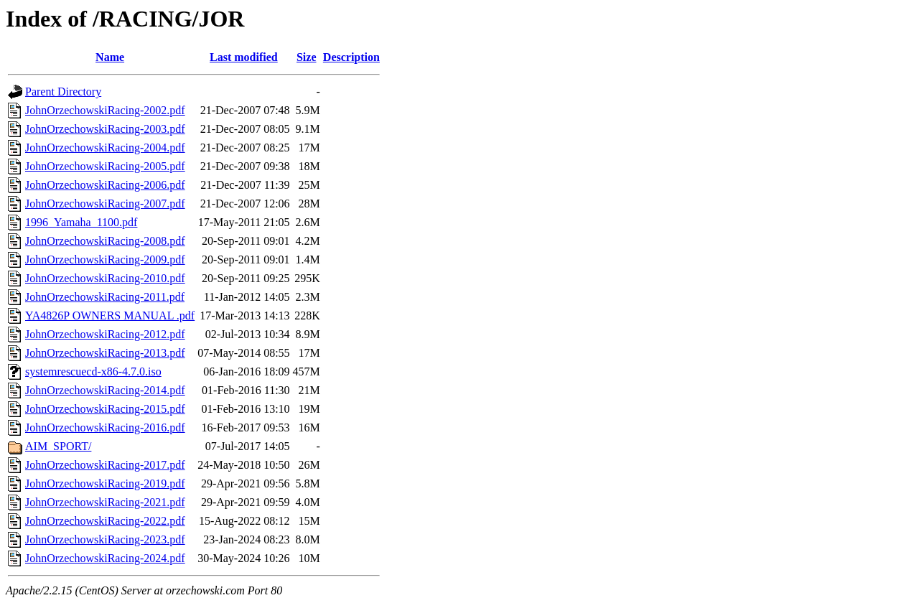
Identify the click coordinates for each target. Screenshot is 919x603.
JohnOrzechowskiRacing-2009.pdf (105, 259)
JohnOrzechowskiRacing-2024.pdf (105, 558)
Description (351, 57)
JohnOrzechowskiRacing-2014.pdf (105, 390)
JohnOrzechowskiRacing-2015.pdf (105, 409)
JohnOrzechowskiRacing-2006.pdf (105, 185)
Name (109, 57)
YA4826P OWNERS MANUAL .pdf (110, 315)
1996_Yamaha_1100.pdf (81, 222)
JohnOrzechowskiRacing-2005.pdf (105, 166)
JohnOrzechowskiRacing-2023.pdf (105, 539)
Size (307, 57)
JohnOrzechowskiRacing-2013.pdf (105, 353)
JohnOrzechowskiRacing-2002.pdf (105, 110)
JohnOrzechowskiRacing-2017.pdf (105, 465)
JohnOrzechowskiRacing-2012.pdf (105, 334)
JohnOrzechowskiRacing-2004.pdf (105, 147)
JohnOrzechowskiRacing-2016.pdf (105, 427)
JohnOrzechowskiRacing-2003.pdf (105, 129)
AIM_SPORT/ (58, 446)
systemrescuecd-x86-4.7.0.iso (93, 371)
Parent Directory (63, 91)
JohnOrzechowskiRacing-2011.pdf (105, 297)
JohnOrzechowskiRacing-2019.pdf (105, 483)
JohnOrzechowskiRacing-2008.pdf (105, 241)
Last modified (244, 57)
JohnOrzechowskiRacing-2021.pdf (105, 502)
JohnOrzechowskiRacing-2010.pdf (105, 278)
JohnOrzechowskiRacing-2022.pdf (105, 521)
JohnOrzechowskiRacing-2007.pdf (105, 203)
